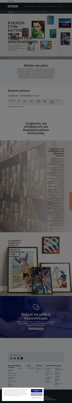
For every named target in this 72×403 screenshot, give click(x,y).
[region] (23, 394)
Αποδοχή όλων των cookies (36, 390)
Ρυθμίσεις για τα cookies (36, 397)
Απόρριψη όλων (36, 394)
